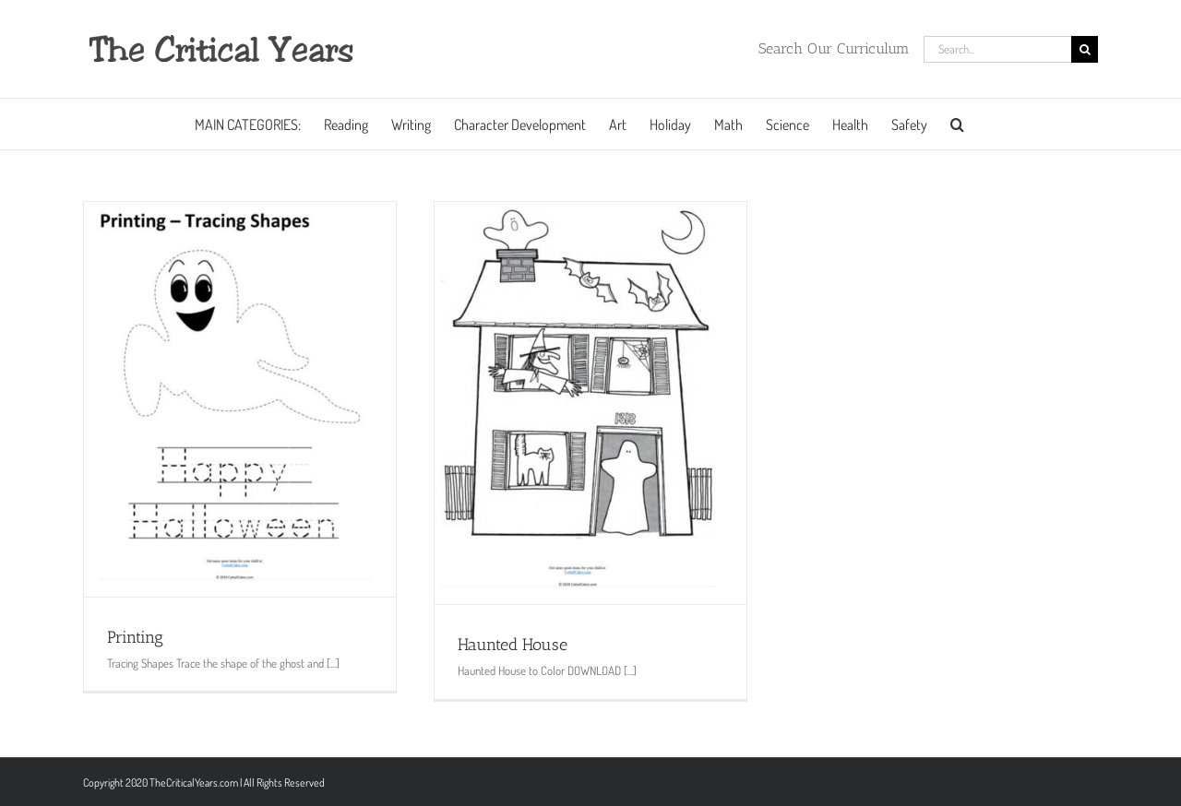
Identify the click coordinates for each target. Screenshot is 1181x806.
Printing (135, 637)
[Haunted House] (590, 403)
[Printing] (240, 399)
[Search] (1084, 49)
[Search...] (997, 49)
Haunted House (512, 644)
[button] (957, 124)
